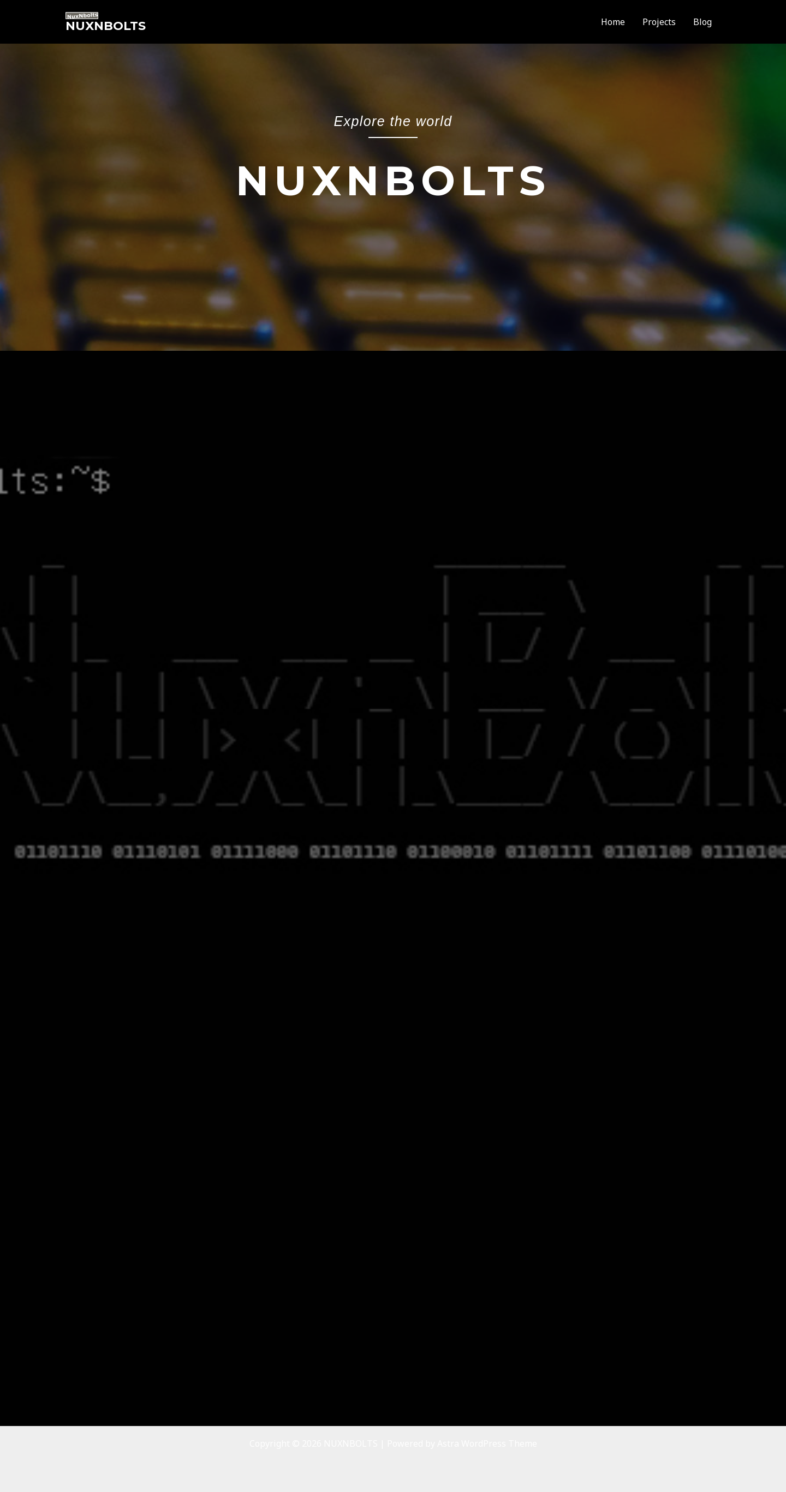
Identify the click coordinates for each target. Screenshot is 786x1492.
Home (613, 22)
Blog (702, 22)
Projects (659, 22)
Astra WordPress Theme (487, 1443)
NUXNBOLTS (106, 26)
